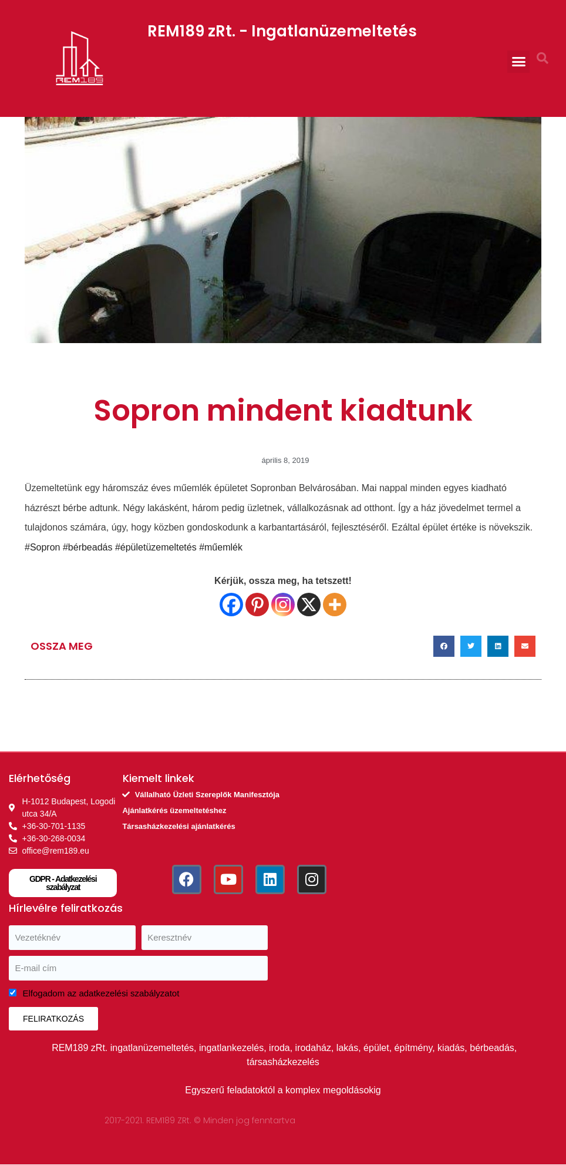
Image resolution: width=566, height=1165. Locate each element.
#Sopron (42, 547)
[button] (518, 62)
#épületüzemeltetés (156, 547)
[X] (309, 604)
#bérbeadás (86, 547)
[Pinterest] (257, 604)
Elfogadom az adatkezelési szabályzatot (101, 993)
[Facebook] (231, 604)
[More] (334, 604)
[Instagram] (283, 604)
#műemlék (220, 547)
